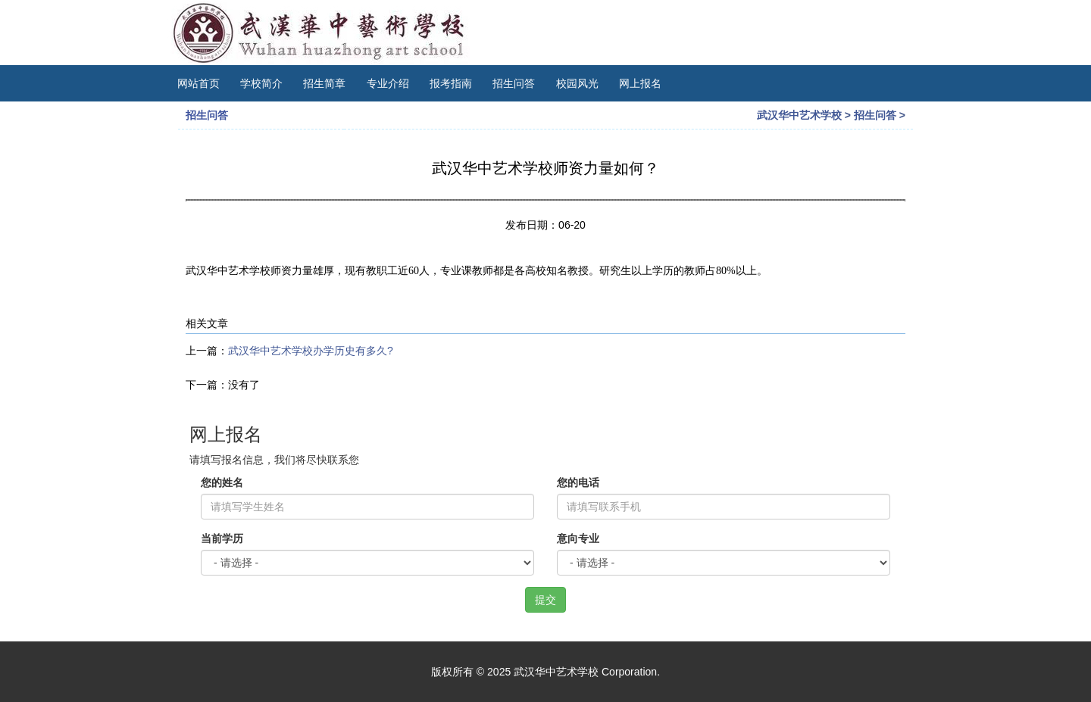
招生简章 (324, 83)
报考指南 (451, 83)
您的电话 (578, 482)
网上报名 (640, 83)
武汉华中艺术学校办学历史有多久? (310, 351)
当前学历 (222, 538)
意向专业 (578, 538)
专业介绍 (388, 83)
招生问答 (513, 83)
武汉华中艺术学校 (799, 115)
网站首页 (198, 83)
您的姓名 (222, 482)
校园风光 (577, 83)
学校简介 (261, 83)
